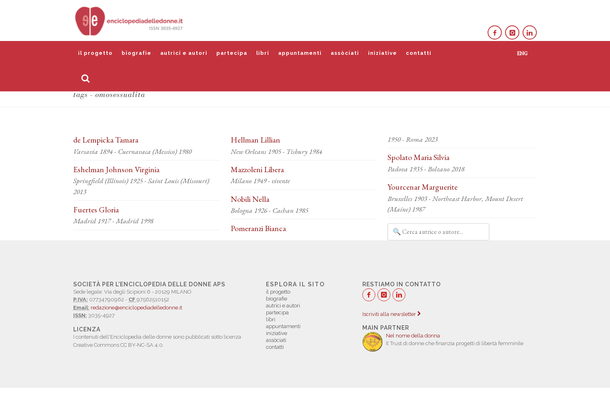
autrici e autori (183, 53)
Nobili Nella (250, 199)
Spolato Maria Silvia (418, 157)
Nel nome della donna (413, 336)
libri (262, 53)
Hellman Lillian (255, 139)
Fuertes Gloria (96, 209)
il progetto (95, 53)
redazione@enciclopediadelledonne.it (136, 308)
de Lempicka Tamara (105, 139)
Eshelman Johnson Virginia (116, 169)
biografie (136, 53)
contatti (418, 53)
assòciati (345, 53)
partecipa (231, 53)
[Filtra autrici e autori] (438, 231)
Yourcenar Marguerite (423, 187)
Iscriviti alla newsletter (391, 314)
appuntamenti (300, 53)
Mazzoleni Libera (257, 169)
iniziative (382, 53)
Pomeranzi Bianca (258, 228)
